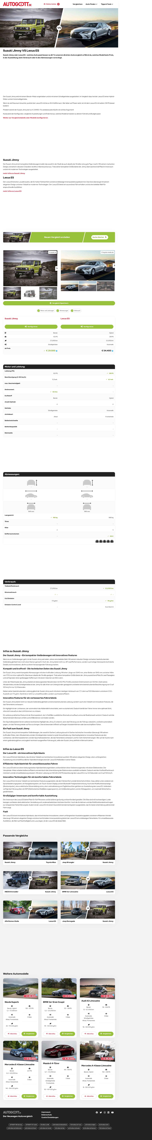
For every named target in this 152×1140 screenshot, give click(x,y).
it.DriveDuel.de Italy (60, 1128)
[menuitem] (77, 4)
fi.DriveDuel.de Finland (105, 1128)
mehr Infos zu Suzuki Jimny (14, 173)
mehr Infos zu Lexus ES (12, 191)
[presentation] (3, 268)
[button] (92, 4)
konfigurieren (31, 327)
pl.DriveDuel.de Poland (30, 1128)
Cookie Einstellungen (49, 1117)
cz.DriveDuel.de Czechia (45, 1128)
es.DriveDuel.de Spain (90, 1124)
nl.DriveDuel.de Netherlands (14, 1128)
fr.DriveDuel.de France (75, 1124)
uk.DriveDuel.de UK (104, 1124)
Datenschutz (46, 1115)
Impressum (45, 1112)
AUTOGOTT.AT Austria (31, 1124)
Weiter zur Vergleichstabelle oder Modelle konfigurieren (25, 118)
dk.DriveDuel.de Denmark (89, 1128)
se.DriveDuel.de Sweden (74, 1128)
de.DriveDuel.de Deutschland (60, 1124)
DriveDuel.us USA (45, 1124)
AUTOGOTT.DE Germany (16, 1124)
